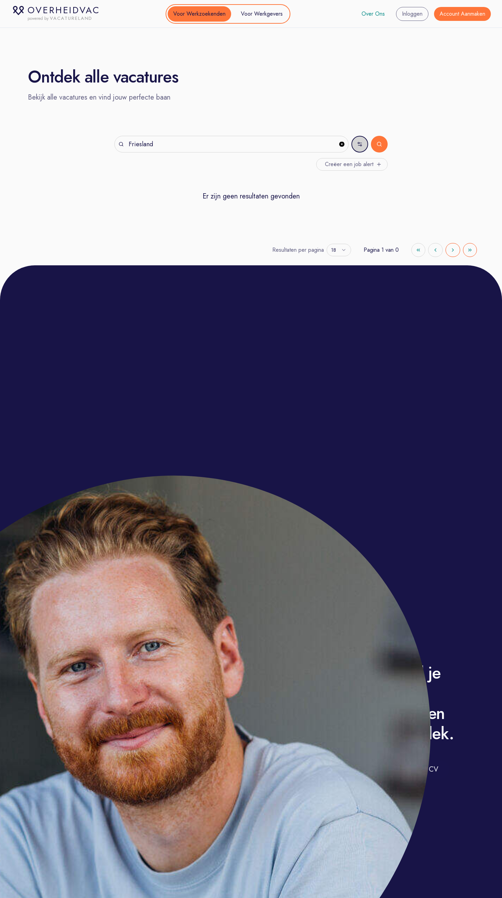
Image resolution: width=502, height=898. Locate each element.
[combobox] (339, 250)
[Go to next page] (453, 250)
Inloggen (412, 14)
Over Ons (373, 14)
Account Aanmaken (462, 14)
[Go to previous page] (435, 250)
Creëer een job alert (353, 164)
